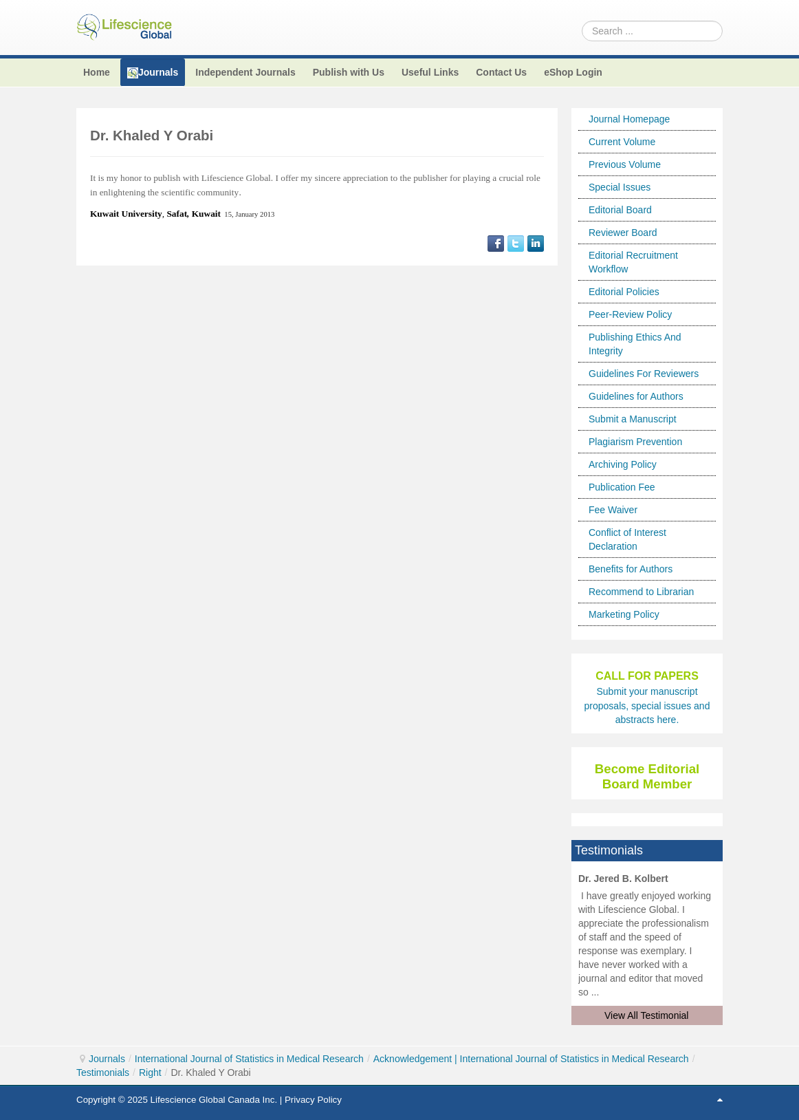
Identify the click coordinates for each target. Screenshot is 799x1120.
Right (150, 1072)
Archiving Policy (623, 464)
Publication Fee (622, 487)
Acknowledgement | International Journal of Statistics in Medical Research (531, 1058)
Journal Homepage (629, 119)
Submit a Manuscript (633, 418)
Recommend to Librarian (641, 591)
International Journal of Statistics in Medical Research (249, 1058)
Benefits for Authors (630, 568)
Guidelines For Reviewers (644, 373)
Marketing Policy (624, 614)
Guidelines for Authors (636, 396)
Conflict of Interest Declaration (627, 539)
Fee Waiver (613, 509)
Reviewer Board (623, 232)
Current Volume (622, 141)
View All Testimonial (646, 1015)
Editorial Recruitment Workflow (633, 262)
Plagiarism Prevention (635, 441)
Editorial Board (620, 209)
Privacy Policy (313, 1100)
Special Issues (619, 187)
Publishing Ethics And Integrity (635, 344)
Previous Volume (625, 164)
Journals (107, 1058)
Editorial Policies (624, 291)
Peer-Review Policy (630, 314)
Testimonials (102, 1072)
